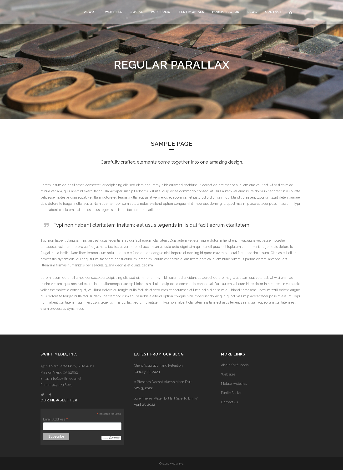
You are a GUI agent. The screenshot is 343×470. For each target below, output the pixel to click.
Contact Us (229, 402)
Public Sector (231, 393)
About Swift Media (235, 365)
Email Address (55, 419)
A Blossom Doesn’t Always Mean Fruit (163, 382)
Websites (228, 374)
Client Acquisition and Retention (158, 365)
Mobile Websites (234, 383)
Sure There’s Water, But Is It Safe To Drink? (166, 398)
